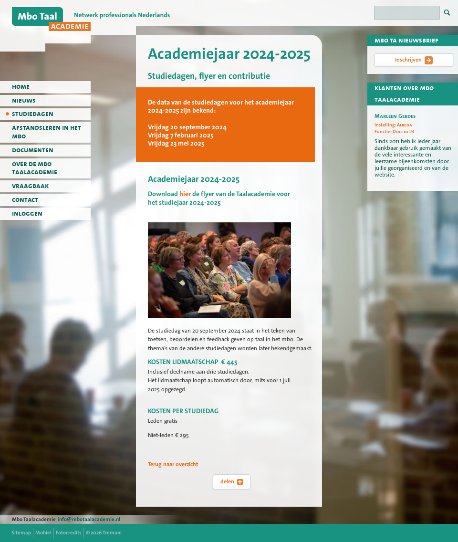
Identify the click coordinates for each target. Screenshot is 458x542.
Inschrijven (414, 60)
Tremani (112, 532)
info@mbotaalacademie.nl (89, 519)
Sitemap (21, 532)
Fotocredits (69, 532)
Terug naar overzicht (173, 464)
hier (185, 194)
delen (231, 481)
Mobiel (43, 532)
